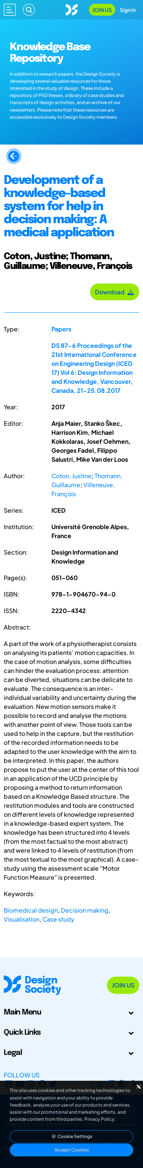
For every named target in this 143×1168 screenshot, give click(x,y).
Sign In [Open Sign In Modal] (128, 9)
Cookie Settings (71, 1136)
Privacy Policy (99, 1119)
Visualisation (21, 919)
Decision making (84, 910)
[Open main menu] (10, 10)
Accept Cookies (71, 1150)
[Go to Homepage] (72, 9)
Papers (61, 329)
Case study (58, 919)
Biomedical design (31, 910)
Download (114, 292)
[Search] (29, 10)
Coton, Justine (71, 476)
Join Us (102, 9)
